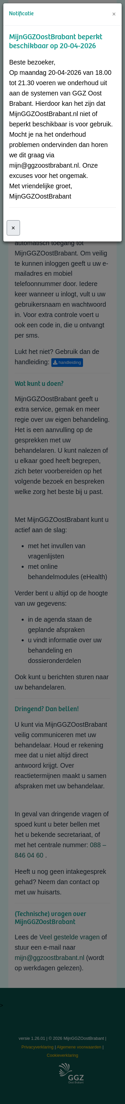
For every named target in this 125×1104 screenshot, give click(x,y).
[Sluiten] (13, 228)
